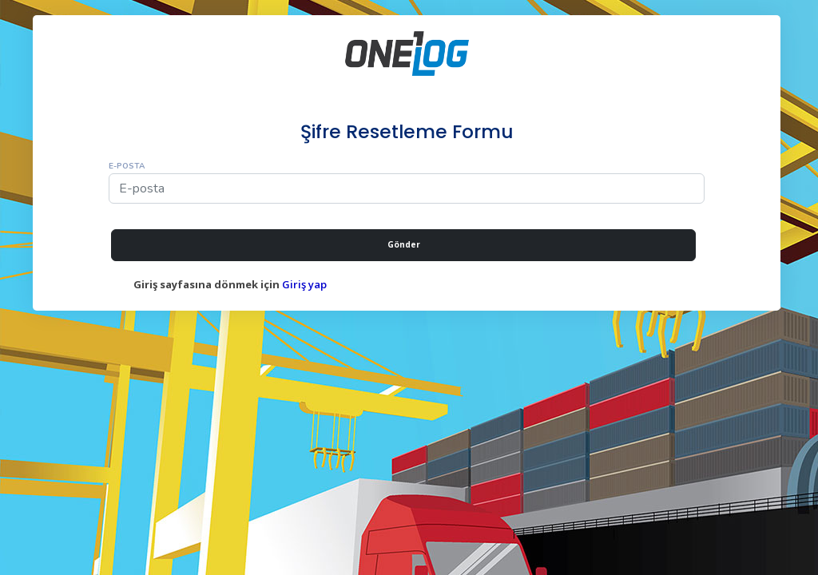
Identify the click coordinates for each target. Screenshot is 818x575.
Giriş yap (304, 284)
